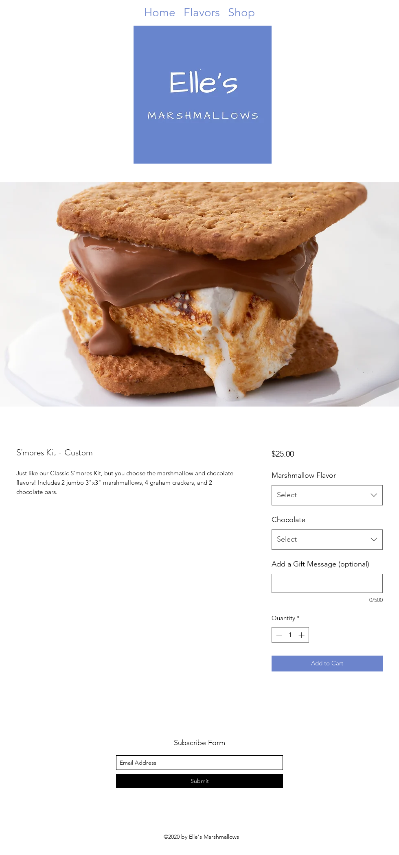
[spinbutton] (290, 635)
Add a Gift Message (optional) (320, 564)
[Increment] (302, 635)
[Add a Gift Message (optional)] (327, 583)
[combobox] (327, 495)
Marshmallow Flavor (304, 475)
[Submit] (199, 781)
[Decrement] (278, 635)
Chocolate (288, 519)
